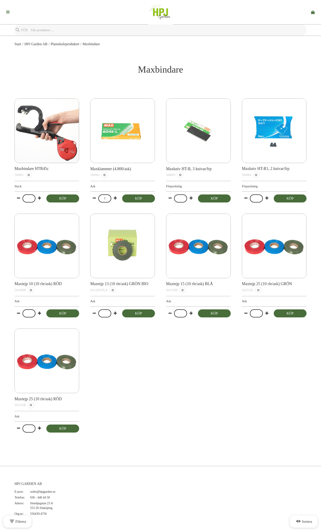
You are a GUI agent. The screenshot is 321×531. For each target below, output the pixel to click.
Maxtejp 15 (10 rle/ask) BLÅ (189, 284)
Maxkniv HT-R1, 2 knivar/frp (265, 168)
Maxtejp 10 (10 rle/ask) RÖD (38, 284)
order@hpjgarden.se (43, 491)
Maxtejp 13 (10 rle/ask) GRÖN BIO (119, 284)
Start (17, 44)
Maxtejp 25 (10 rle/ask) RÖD (38, 399)
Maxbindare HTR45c (31, 168)
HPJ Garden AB (36, 44)
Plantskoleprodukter (65, 44)
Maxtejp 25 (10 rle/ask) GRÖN (267, 284)
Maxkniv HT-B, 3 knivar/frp (189, 169)
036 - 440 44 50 (40, 497)
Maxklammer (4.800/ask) (110, 169)
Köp (62, 198)
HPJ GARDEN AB (28, 484)
